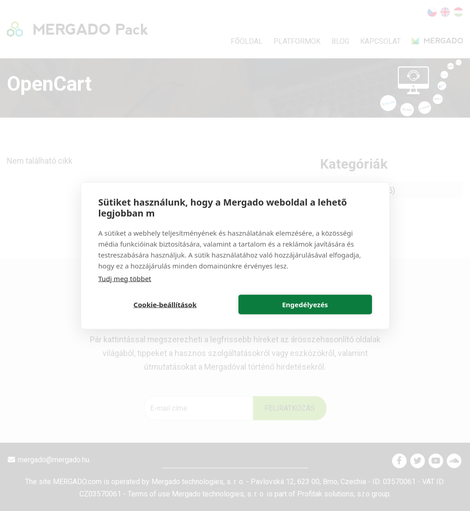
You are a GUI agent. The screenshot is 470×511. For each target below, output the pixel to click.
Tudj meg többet (124, 278)
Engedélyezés (305, 304)
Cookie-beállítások (165, 304)
